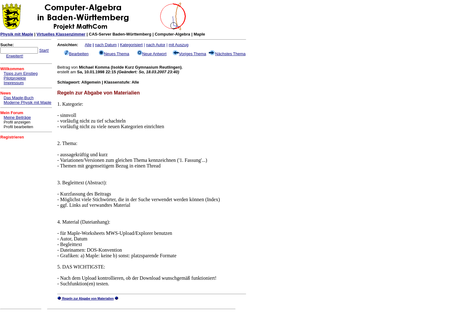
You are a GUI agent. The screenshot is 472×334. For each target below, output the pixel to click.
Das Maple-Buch (19, 97)
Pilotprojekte (15, 78)
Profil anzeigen (17, 122)
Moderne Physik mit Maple (27, 102)
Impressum (14, 82)
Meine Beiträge (17, 117)
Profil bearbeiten (18, 126)
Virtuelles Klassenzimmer (60, 34)
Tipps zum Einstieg (21, 73)
